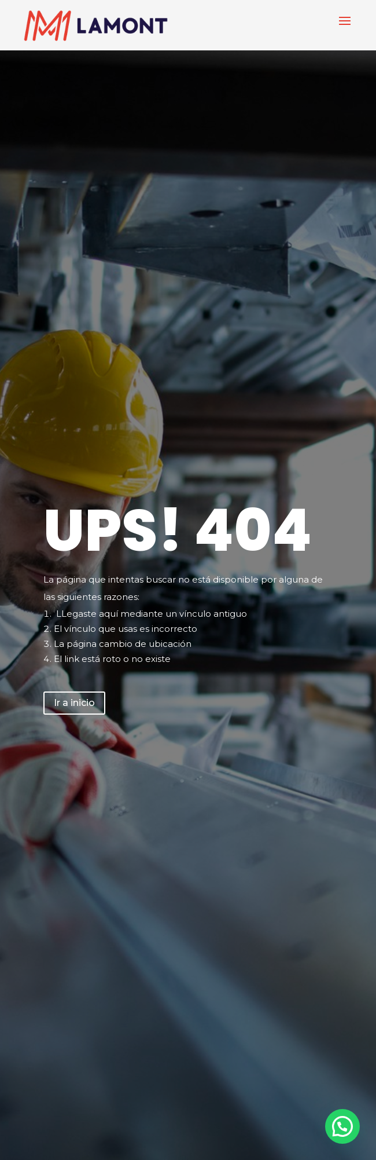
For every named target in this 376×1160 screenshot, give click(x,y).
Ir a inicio (74, 702)
